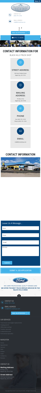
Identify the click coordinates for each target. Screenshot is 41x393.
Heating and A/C (4, 325)
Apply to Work (17, 38)
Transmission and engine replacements (11, 323)
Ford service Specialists (6, 333)
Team (2, 353)
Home (2, 343)
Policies (2, 351)
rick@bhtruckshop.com (19, 22)
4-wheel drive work (5, 331)
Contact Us (3, 356)
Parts (1, 349)
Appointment (4, 345)
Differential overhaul (5, 327)
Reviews (2, 358)
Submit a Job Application (20, 270)
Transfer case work (5, 329)
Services (2, 347)
